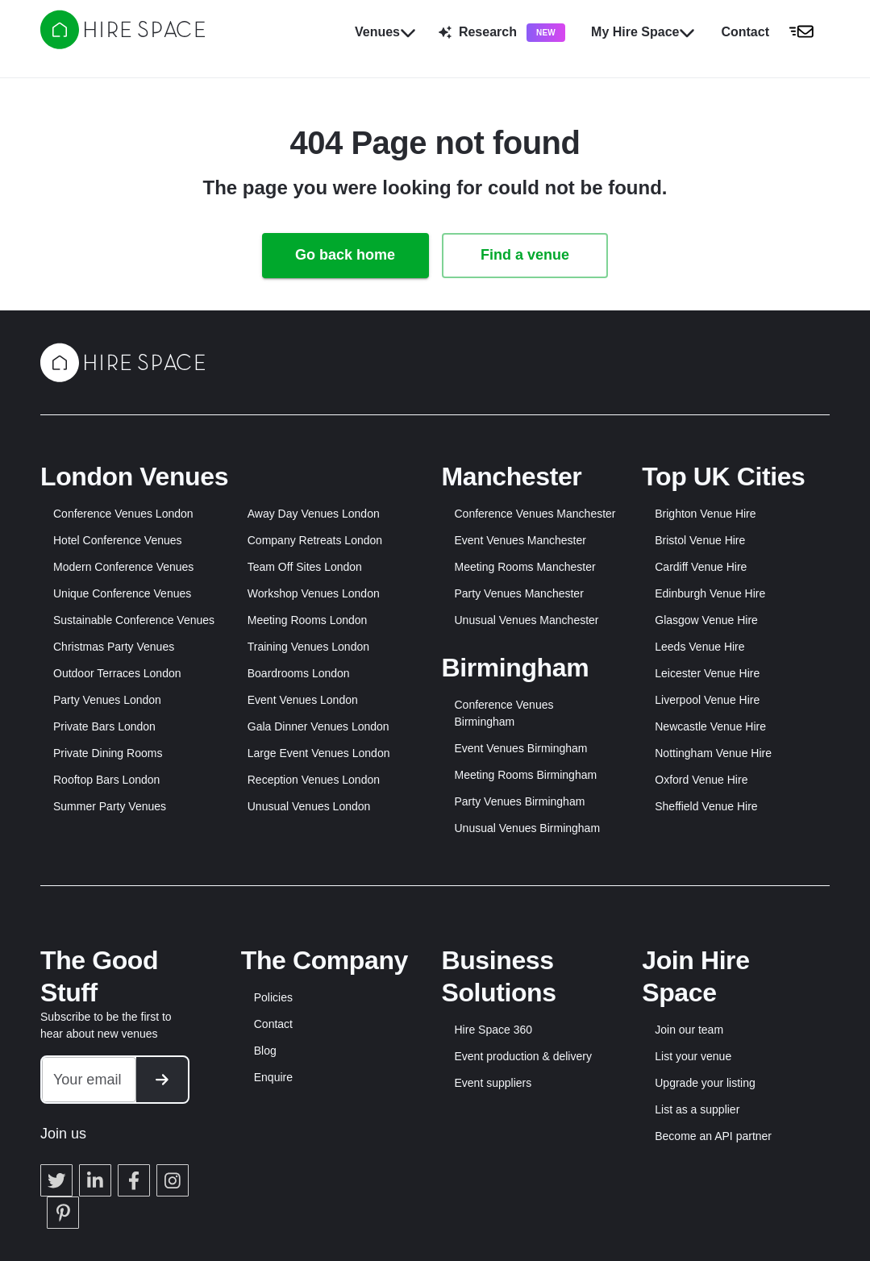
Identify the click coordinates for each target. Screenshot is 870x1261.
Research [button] (502, 32)
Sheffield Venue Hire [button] (706, 806)
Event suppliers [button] (493, 1082)
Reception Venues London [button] (314, 779)
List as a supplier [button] (697, 1109)
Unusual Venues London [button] (309, 806)
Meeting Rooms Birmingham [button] (526, 774)
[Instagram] (172, 1160)
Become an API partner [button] (713, 1136)
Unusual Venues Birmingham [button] (528, 828)
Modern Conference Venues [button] (123, 566)
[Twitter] (56, 1160)
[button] (772, 32)
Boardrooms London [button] (299, 673)
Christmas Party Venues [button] (113, 646)
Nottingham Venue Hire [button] (713, 753)
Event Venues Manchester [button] (520, 540)
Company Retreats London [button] (315, 540)
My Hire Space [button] (643, 32)
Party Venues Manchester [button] (519, 593)
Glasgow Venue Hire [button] (706, 620)
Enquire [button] (273, 1077)
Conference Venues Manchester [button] (535, 513)
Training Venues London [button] (308, 646)
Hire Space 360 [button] (494, 1029)
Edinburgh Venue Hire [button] (710, 593)
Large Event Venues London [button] (319, 753)
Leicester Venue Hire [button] (707, 673)
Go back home (345, 255)
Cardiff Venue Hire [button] (701, 566)
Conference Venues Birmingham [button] (504, 713)
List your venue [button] (693, 1056)
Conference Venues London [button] (123, 513)
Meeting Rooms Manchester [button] (525, 566)
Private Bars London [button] (104, 726)
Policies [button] (273, 997)
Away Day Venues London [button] (314, 513)
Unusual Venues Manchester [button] (527, 620)
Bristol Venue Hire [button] (700, 540)
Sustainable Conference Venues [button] (133, 620)
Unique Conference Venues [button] (122, 593)
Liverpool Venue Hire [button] (707, 699)
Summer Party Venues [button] (109, 806)
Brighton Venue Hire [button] (705, 513)
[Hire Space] (122, 44)
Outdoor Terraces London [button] (117, 673)
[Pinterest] (63, 1192)
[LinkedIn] (95, 1160)
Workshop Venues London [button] (314, 593)
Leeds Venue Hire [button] (699, 646)
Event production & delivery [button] (523, 1056)
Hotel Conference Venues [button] (117, 540)
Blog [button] (265, 1050)
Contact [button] (273, 1024)
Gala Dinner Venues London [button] (318, 726)
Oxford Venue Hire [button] (701, 779)
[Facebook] (134, 1160)
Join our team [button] (689, 1029)
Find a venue (525, 255)
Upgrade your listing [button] (705, 1082)
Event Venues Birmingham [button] (521, 748)
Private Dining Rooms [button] (107, 753)
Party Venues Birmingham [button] (520, 801)
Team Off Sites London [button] (305, 566)
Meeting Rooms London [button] (308, 620)
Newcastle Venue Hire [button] (710, 726)
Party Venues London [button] (107, 699)
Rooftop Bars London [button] (106, 779)
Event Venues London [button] (303, 699)
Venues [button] (385, 32)
